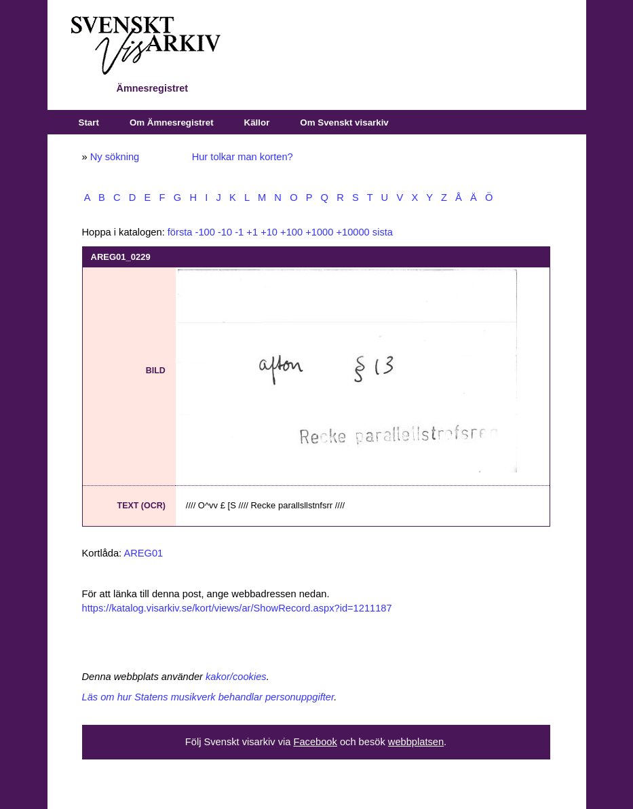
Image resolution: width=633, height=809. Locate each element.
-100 (205, 232)
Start (89, 122)
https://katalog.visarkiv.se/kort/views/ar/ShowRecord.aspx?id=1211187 (237, 608)
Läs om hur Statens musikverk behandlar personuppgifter (208, 697)
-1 (239, 232)
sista (382, 232)
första (180, 232)
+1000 (319, 232)
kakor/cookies (236, 676)
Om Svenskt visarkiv (344, 122)
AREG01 (143, 553)
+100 (291, 232)
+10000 (352, 232)
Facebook (315, 741)
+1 (252, 232)
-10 (225, 232)
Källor (257, 122)
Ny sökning (115, 156)
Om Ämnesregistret (172, 122)
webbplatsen (416, 741)
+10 (269, 232)
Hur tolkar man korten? (242, 156)
